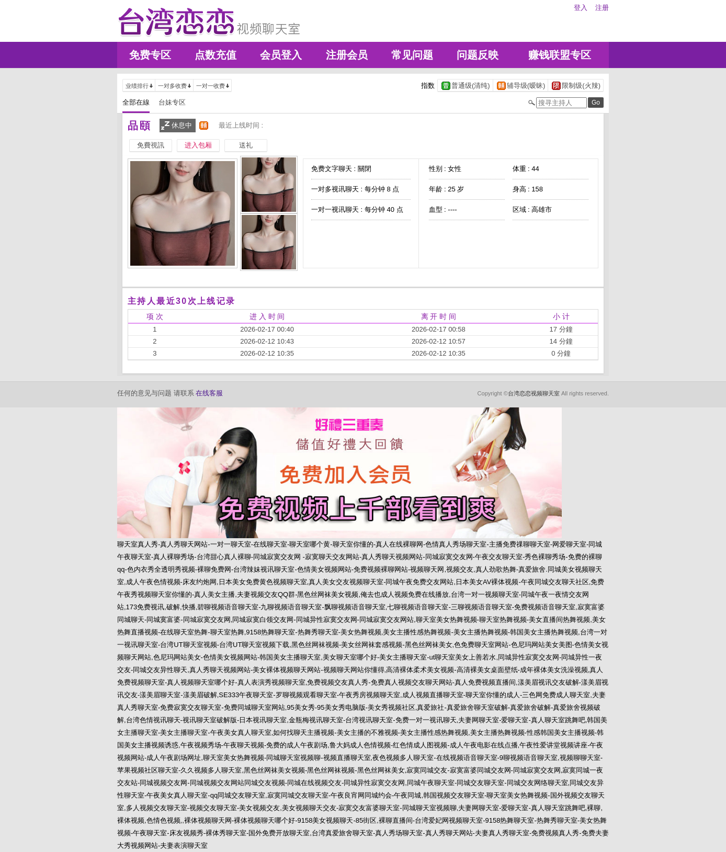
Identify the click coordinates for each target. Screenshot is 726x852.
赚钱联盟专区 (559, 55)
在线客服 (209, 393)
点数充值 (215, 55)
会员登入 (281, 55)
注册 (602, 8)
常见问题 (412, 55)
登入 (580, 8)
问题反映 (477, 55)
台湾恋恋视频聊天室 (534, 393)
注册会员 (347, 55)
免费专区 (150, 55)
